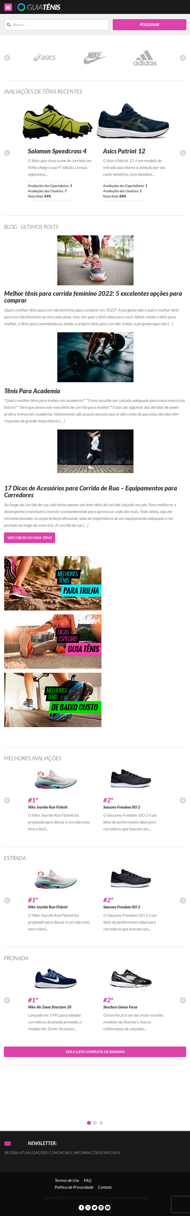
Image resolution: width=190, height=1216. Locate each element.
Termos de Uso (67, 1180)
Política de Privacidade (74, 1186)
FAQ (87, 1180)
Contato (105, 1186)
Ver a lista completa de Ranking (95, 1051)
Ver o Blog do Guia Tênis (29, 537)
